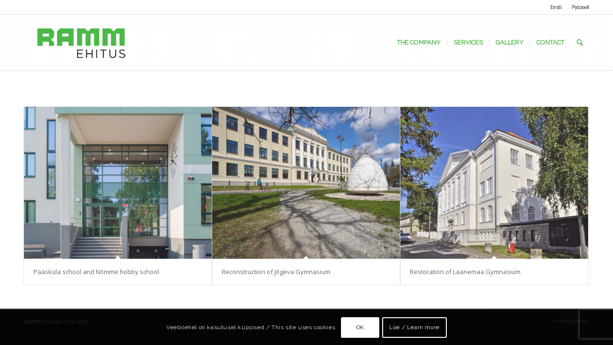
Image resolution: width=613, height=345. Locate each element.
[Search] (579, 42)
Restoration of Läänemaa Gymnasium (465, 271)
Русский (580, 7)
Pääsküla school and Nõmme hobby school (96, 271)
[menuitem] (556, 7)
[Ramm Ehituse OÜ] (81, 42)
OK (360, 327)
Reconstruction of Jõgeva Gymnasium (276, 271)
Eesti (556, 7)
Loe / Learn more (414, 327)
